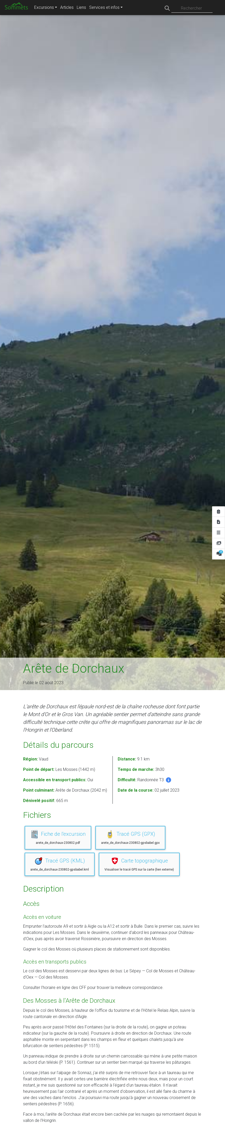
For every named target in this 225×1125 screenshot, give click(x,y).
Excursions (44, 7)
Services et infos (104, 7)
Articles (67, 7)
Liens (81, 7)
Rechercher (191, 8)
